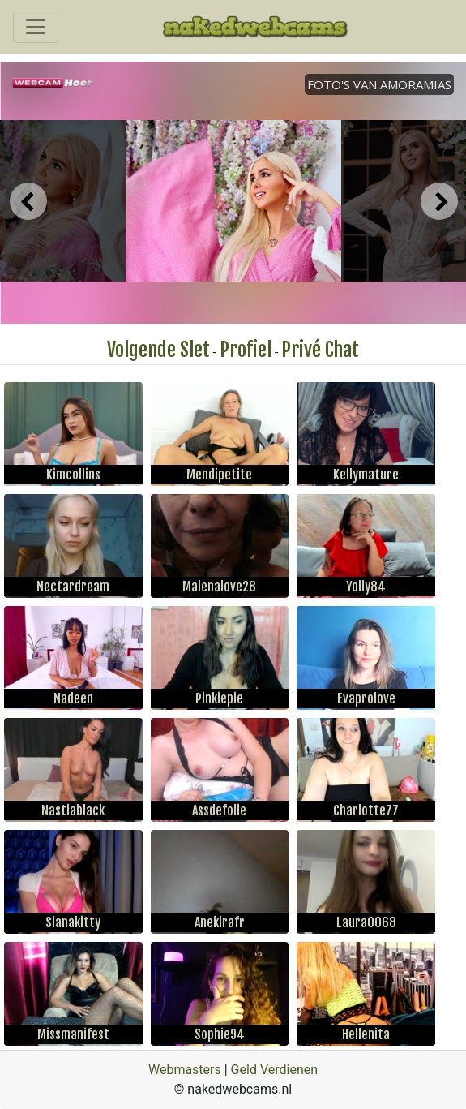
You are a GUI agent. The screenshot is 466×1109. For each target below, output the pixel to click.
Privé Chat (320, 349)
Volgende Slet (158, 349)
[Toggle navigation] (35, 27)
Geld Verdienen (274, 1069)
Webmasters (184, 1069)
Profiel (245, 349)
